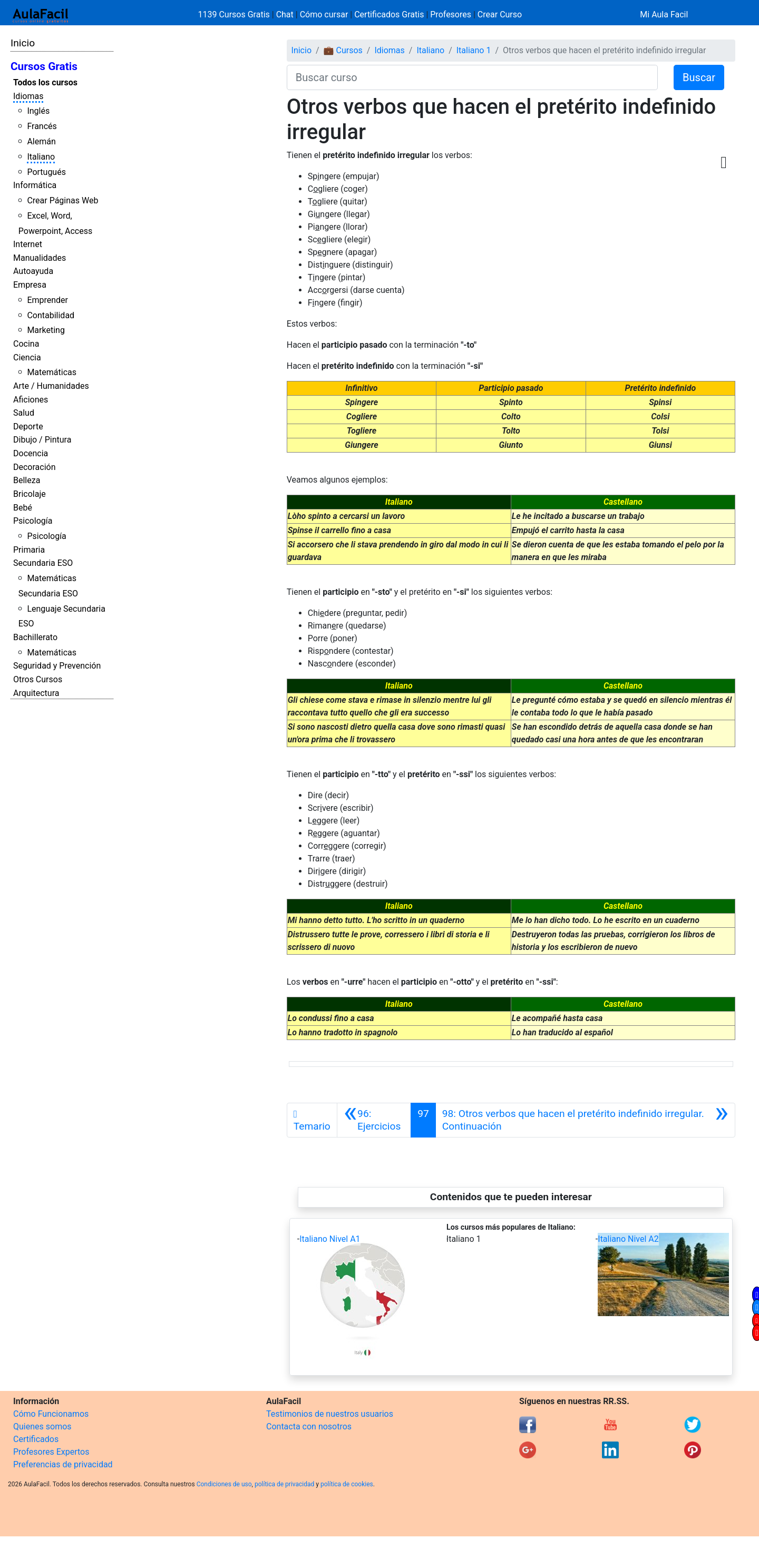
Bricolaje (29, 494)
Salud (23, 413)
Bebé (22, 508)
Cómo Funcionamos (51, 1414)
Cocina (26, 344)
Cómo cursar (324, 14)
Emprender (47, 300)
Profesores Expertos (51, 1452)
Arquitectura (36, 693)
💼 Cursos (343, 50)
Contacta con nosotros (309, 1426)
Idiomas (28, 96)
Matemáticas (51, 372)
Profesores (450, 14)
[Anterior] (374, 1120)
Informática (34, 185)
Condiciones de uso (224, 1484)
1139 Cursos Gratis (235, 14)
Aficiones (30, 400)
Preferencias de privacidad (63, 1464)
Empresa (29, 285)
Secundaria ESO (43, 563)
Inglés (38, 111)
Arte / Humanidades (51, 386)
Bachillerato (35, 637)
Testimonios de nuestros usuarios (329, 1414)
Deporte (28, 426)
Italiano (41, 157)
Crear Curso (500, 14)
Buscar (699, 77)
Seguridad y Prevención (57, 666)
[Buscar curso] (472, 77)
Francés (41, 126)
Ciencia (27, 357)
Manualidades (39, 258)
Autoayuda (33, 271)
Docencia (30, 453)
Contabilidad (50, 315)
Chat (285, 14)
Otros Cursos (37, 679)
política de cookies (346, 1484)
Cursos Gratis (44, 66)
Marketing (45, 330)
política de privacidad (284, 1484)
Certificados (36, 1439)
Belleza (26, 480)
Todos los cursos (45, 82)
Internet (27, 244)
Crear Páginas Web (62, 200)
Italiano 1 (473, 50)
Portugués (46, 172)
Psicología (32, 521)
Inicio (23, 43)
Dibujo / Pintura (42, 440)
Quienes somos (42, 1426)
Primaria (29, 550)
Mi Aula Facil (664, 14)
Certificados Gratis (389, 14)
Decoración (34, 467)
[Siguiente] (585, 1120)
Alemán (41, 141)
